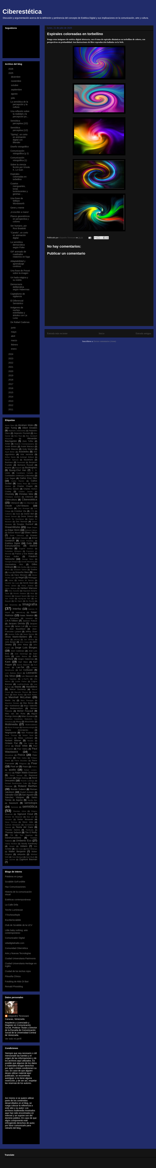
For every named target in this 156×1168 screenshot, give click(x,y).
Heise (11, 580)
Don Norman (21, 522)
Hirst (32, 593)
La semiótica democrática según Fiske (17, 245)
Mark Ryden (32, 695)
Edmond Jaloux (31, 530)
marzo (14, 340)
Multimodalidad (31, 725)
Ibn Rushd (30, 601)
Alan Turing (11, 428)
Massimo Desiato (12, 703)
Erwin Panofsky (27, 541)
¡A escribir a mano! (19, 212)
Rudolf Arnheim (27, 792)
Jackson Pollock (30, 621)
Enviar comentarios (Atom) (105, 341)
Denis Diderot (27, 516)
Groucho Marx (22, 572)
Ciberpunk (15, 503)
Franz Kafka (12, 556)
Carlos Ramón (17, 481)
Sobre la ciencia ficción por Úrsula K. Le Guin (20, 167)
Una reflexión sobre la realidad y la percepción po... (19, 114)
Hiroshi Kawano (19, 593)
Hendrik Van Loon (12, 583)
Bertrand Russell (25, 465)
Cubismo (8, 514)
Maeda (18, 687)
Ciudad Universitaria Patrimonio (20, 958)
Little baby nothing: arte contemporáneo (16, 931)
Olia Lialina (28, 743)
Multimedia (11, 724)
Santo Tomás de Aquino (21, 798)
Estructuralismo (12, 546)
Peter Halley (22, 758)
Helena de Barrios (26, 580)
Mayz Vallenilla (30, 706)
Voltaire (23, 846)
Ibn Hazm (18, 601)
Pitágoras (23, 763)
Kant (7, 661)
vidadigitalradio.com (14, 943)
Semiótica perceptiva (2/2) (19, 122)
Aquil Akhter (10, 452)
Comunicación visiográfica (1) (18, 159)
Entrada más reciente (57, 333)
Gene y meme (17, 207)
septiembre (16, 89)
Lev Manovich (28, 676)
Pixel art (14, 766)
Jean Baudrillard (17, 629)
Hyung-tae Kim (24, 599)
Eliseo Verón (31, 532)
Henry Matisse (11, 588)
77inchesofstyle (12, 915)
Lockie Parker (21, 681)
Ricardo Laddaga (27, 781)
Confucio (9, 508)
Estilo (29, 543)
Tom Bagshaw (26, 835)
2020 (11, 371)
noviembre (16, 81)
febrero (14, 344)
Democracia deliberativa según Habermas (19, 287)
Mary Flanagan (27, 700)
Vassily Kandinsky (29, 844)
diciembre (16, 77)
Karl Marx (23, 662)
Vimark (12, 846)
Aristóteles (24, 451)
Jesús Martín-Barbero (16, 636)
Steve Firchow (11, 822)
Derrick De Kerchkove (14, 519)
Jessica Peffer (14, 634)
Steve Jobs (27, 822)
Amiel (7, 444)
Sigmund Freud (25, 814)
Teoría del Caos (24, 827)
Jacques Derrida (16, 623)
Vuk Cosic (19, 849)
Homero (8, 596)
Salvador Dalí (11, 794)
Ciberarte (29, 497)
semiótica (29, 806)
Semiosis (14, 807)
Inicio (101, 333)
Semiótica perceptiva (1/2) (19, 128)
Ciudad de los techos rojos (18, 971)
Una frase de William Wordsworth (17, 201)
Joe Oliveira (29, 639)
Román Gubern (18, 789)
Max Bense (28, 703)
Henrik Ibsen (28, 583)
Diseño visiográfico (19, 146)
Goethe (34, 569)
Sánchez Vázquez (14, 797)
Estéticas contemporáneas (18, 899)
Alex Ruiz (18, 436)
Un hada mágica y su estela (19, 278)
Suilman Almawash (12, 825)
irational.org (20, 612)
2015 (11, 392)
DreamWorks (12, 527)
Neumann (9, 738)
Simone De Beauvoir (13, 817)
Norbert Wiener (13, 740)
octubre (15, 85)
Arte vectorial (26, 454)
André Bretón (11, 446)
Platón (25, 767)
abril (13, 336)
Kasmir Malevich (23, 665)
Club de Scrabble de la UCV (18, 925)
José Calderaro (17, 651)
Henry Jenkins (27, 586)
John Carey (24, 642)
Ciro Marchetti (28, 503)
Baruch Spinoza (11, 460)
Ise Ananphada (12, 618)
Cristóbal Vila (20, 511)
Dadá (18, 514)
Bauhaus (9, 462)
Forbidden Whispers (13, 551)
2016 (11, 388)
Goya (10, 572)
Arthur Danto (10, 457)
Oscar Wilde (21, 746)
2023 (11, 358)
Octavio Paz (11, 743)
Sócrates (8, 819)
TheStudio (30, 830)
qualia (12, 769)
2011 (11, 409)
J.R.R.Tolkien (11, 620)
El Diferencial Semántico (16, 302)
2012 (11, 405)
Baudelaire (28, 460)
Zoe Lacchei (10, 859)
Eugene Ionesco (26, 548)
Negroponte (10, 732)
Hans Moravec (20, 575)
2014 (11, 396)
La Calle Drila (11, 904)
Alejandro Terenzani (18, 1016)
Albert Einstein (29, 428)
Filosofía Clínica (13, 976)
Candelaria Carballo (24, 473)
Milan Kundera (27, 716)
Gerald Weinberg (27, 562)
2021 (11, 367)
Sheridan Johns (19, 811)
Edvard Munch (14, 533)
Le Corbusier (26, 670)
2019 (11, 375)
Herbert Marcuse (28, 588)
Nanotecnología (28, 727)
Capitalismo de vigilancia (17, 295)
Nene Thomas (11, 735)
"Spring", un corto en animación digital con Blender (18, 138)
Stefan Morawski (25, 819)
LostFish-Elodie (23, 684)
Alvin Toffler (27, 441)
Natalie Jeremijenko (16, 730)
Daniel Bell (29, 514)
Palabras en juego (14, 876)
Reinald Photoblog (14, 986)
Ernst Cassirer (21, 538)
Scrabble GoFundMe (15, 881)
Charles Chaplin (25, 486)
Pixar (34, 763)
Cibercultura (11, 499)
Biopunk (18, 468)
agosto (14, 94)
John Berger (10, 642)
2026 (11, 69)
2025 (11, 73)
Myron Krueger (13, 727)
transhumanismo (13, 837)
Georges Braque (11, 562)
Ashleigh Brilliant (27, 457)
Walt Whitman (31, 849)
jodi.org (17, 639)
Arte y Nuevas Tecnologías (18, 953)
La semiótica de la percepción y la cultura (19, 104)
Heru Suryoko (13, 591)
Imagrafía (29, 604)
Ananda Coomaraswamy (24, 444)
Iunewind (29, 618)
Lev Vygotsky (10, 679)
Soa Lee (30, 817)
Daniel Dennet (11, 516)
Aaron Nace (10, 425)
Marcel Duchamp (18, 689)
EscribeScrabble (13, 920)
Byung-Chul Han (17, 470)
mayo (14, 332)
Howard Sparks (21, 596)
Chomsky (9, 494)
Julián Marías (21, 656)
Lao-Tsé (20, 667)
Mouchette (29, 722)
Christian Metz (26, 494)
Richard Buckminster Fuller (16, 783)
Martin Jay (10, 700)
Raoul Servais (16, 775)
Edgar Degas (32, 527)
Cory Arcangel (23, 508)
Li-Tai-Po (25, 679)
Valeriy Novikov (11, 844)
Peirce (21, 754)
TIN (11, 835)
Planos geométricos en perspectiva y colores (20, 219)
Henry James (10, 586)
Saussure (13, 803)
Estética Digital (12, 543)
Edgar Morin (14, 530)
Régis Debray (22, 778)
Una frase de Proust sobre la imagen (20, 272)
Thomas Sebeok (13, 832)
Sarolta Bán (32, 800)
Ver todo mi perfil (13, 1038)
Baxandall (21, 462)
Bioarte (8, 468)
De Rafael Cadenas (19, 322)
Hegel (21, 577)
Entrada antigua (143, 333)
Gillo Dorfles (22, 567)
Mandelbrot (31, 687)
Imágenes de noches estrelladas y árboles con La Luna (18, 312)
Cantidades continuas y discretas (19, 476)
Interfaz (17, 608)
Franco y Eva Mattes (24, 554)
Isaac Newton (27, 615)
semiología (30, 802)
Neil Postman (27, 733)
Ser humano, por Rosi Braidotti (18, 227)
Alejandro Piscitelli (22, 433)
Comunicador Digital (15, 938)
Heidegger (32, 578)
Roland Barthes (27, 786)
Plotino (34, 767)
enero (14, 349)
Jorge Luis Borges (26, 647)
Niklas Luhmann (25, 738)
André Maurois (11, 449)
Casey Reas (22, 484)
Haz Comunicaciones (15, 887)
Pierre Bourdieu (21, 761)
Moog (18, 722)
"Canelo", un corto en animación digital (19, 235)
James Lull (19, 626)
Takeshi (8, 827)
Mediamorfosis (16, 708)
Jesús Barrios (28, 634)
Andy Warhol (28, 449)
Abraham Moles (26, 425)
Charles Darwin (12, 489)
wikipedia (21, 854)
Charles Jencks (25, 491)
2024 (11, 354)
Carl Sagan (10, 478)
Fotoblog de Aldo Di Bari (17, 981)
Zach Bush (30, 857)
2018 (11, 379)
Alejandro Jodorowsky (17, 431)
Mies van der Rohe (15, 714)
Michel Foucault (25, 711)
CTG (32, 511)
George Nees (27, 559)
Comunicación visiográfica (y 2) (19, 152)
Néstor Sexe (28, 735)
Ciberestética (22, 11)
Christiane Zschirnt (12, 497)
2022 (11, 362)
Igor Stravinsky (11, 605)
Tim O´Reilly (31, 832)
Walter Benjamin (17, 851)
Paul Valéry (22, 749)
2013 (11, 401)
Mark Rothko (18, 695)
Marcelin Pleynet (21, 692)
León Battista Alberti (13, 673)
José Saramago (21, 654)
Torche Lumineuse (14, 910)
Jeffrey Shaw (31, 632)
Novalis (30, 741)
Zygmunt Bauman (28, 859)
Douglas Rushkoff (25, 524)
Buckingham (31, 467)
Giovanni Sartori (20, 570)
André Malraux (27, 446)
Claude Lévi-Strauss (17, 505)
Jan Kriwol (33, 626)
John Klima (22, 645)
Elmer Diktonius (17, 535)
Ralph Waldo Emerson (26, 772)
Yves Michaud (17, 857)
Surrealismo (29, 825)
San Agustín (28, 794)
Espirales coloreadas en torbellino (18, 177)
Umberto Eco (24, 840)
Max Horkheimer (12, 706)
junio (13, 327)
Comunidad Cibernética (16, 948)
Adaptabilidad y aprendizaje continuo (17, 264)
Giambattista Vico (14, 564)
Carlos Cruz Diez (28, 478)
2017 (11, 384)
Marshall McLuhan (20, 697)
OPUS (7, 746)
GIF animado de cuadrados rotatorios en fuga (20, 254)
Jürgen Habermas (26, 659)
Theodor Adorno (12, 830)
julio (13, 98)
